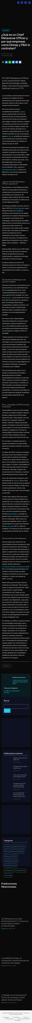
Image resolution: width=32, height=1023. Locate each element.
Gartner (22, 111)
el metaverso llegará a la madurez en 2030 (15, 566)
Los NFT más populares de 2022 (11, 691)
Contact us (16, 1017)
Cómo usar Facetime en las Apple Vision (20, 776)
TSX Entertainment (19, 208)
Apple (15, 846)
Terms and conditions (23, 1019)
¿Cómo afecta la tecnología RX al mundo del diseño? (20, 682)
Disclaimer (18, 1020)
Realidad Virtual (20, 870)
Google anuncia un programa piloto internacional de (19, 785)
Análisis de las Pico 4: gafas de (20, 759)
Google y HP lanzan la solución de (20, 767)
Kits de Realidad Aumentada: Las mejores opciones (19, 794)
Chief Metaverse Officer (9, 169)
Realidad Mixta (9, 870)
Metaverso (6, 666)
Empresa (6, 30)
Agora (4, 326)
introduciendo (9, 526)
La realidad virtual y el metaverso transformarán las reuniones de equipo (15, 960)
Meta (6, 851)
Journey (16, 480)
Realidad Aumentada (11, 861)
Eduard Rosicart (7, 54)
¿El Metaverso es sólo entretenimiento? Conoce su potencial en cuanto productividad (14, 922)
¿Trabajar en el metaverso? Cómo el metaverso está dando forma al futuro (14, 997)
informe (10, 136)
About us (26, 1017)
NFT (15, 856)
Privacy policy (9, 1019)
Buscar (6, 701)
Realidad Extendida (10, 866)
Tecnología (8, 875)
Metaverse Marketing (17, 851)
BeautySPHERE (12, 514)
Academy (7, 846)
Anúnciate (6, 1017)
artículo (8, 297)
